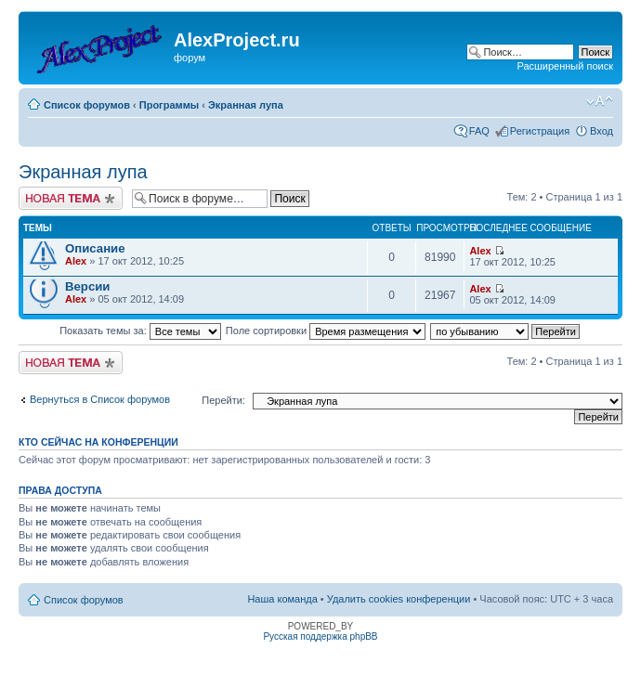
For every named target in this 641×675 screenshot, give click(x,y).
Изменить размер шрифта (599, 101)
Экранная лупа (245, 104)
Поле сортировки (325, 330)
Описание (95, 248)
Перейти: (223, 400)
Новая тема (71, 198)
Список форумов (87, 104)
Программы (169, 104)
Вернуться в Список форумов (100, 399)
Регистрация (539, 130)
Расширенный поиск (565, 65)
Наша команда (282, 598)
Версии (87, 286)
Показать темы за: (140, 330)
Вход (601, 130)
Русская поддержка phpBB (320, 636)
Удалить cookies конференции (399, 598)
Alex (75, 260)
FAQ (479, 130)
